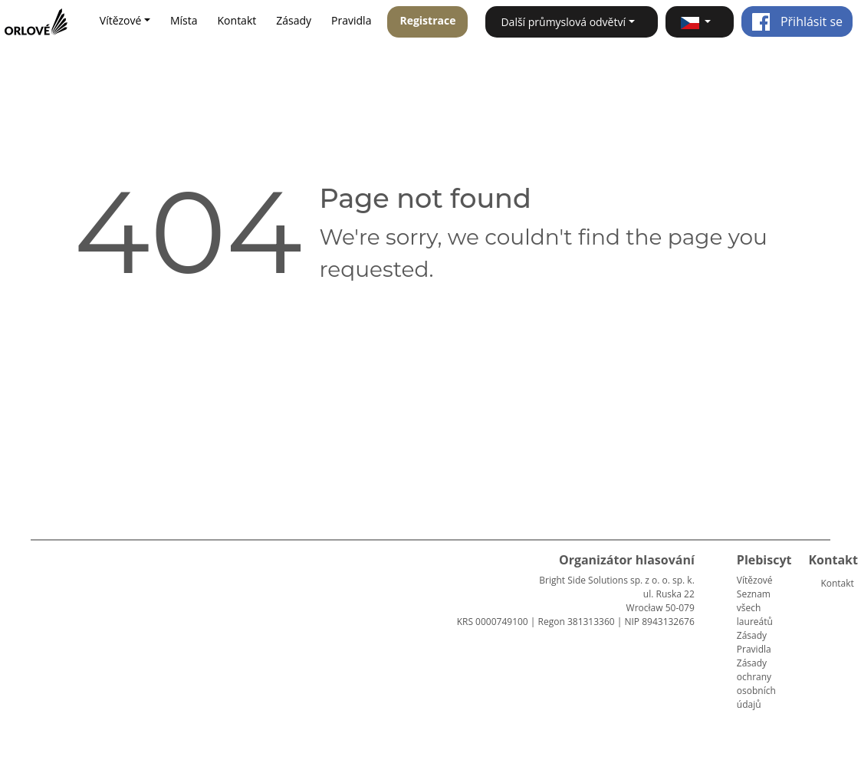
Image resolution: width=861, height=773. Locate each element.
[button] (699, 22)
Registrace (427, 20)
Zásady (293, 20)
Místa (184, 20)
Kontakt (237, 20)
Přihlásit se (797, 21)
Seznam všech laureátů (755, 607)
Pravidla (351, 20)
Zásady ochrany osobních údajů (756, 683)
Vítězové (755, 580)
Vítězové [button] (121, 20)
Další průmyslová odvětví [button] (563, 22)
